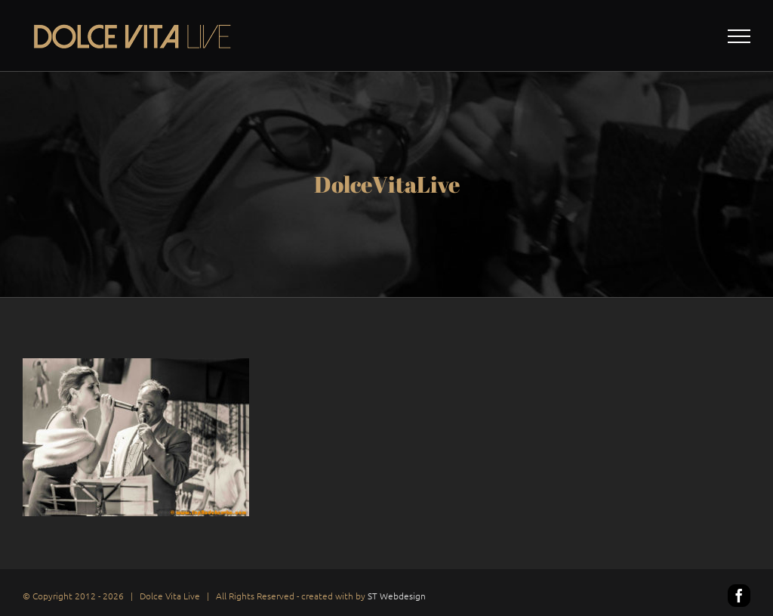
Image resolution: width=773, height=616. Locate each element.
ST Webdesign (397, 596)
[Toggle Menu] (739, 36)
